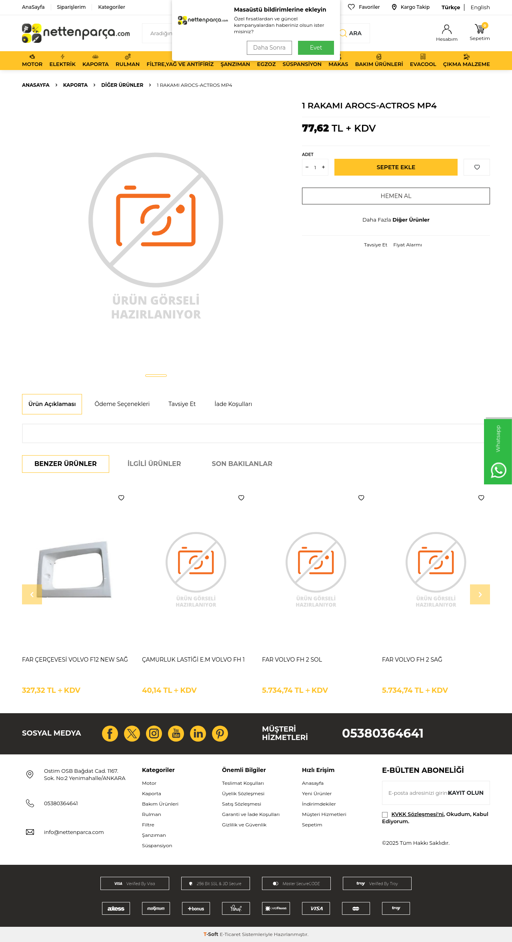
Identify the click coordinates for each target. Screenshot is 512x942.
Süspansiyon (302, 60)
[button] (156, 375)
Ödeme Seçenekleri (122, 404)
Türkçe (451, 7)
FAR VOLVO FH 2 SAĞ (412, 659)
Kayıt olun (466, 792)
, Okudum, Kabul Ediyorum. (435, 817)
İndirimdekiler (319, 804)
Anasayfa (36, 85)
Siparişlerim (71, 7)
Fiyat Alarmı (407, 245)
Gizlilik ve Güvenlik (244, 825)
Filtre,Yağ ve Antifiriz (180, 60)
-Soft (212, 934)
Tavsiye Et (375, 245)
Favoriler (364, 7)
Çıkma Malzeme (466, 60)
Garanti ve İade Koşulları (251, 814)
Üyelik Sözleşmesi (243, 793)
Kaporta (95, 60)
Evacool (423, 60)
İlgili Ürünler (154, 464)
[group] (156, 234)
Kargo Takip (411, 7)
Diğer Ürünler (122, 85)
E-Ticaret (230, 934)
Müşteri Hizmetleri (324, 814)
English (480, 7)
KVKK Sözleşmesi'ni (418, 814)
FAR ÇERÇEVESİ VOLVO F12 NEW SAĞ (75, 659)
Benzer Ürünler (65, 464)
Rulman (128, 60)
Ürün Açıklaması (52, 404)
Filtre (148, 825)
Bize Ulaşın (317, 7)
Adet (307, 154)
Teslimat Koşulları (243, 783)
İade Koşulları (233, 404)
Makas (338, 60)
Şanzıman (235, 60)
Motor (32, 60)
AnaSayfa (33, 7)
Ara (350, 33)
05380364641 (383, 733)
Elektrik (63, 60)
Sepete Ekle (396, 167)
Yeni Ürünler (317, 793)
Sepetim (312, 825)
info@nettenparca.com (74, 832)
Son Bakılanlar (242, 464)
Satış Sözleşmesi (241, 804)
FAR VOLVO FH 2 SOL (292, 659)
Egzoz (266, 60)
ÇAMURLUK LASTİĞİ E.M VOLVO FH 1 (193, 659)
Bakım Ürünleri (379, 60)
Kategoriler (111, 7)
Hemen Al (396, 196)
